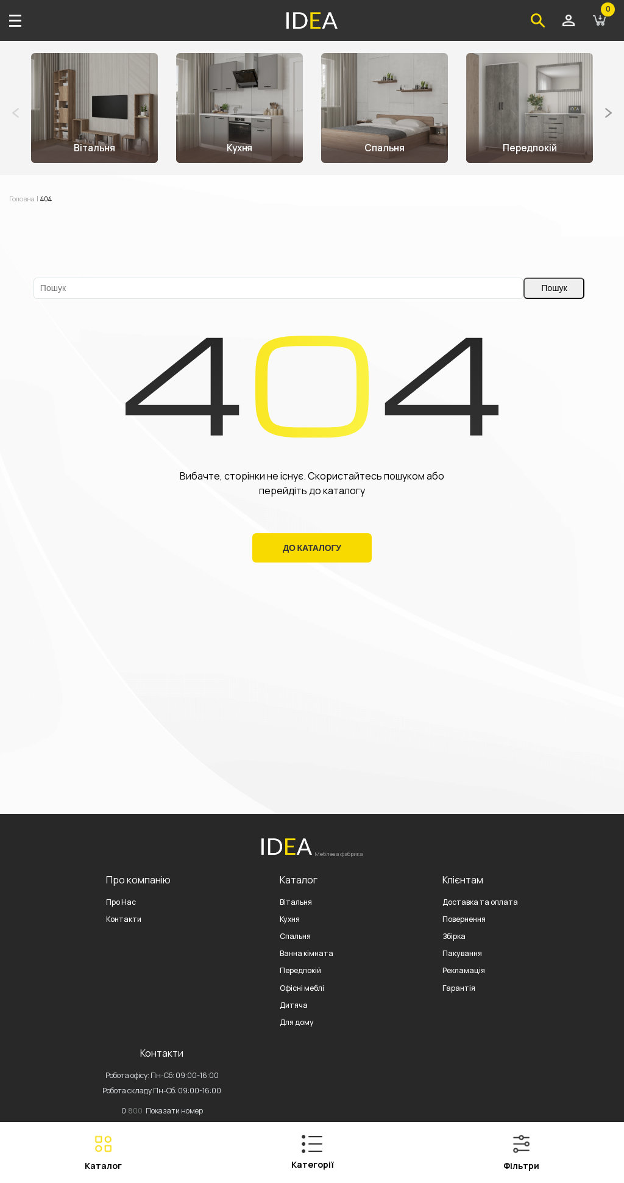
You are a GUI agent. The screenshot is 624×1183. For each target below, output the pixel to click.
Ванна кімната (306, 953)
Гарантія (458, 988)
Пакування (462, 953)
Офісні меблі (302, 988)
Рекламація (463, 970)
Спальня (295, 936)
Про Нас (121, 902)
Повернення (464, 919)
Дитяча (294, 1005)
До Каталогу (312, 548)
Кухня (290, 919)
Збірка (454, 936)
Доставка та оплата (480, 902)
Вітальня (296, 902)
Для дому (297, 1022)
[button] (608, 113)
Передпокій (300, 970)
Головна (23, 198)
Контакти (123, 919)
